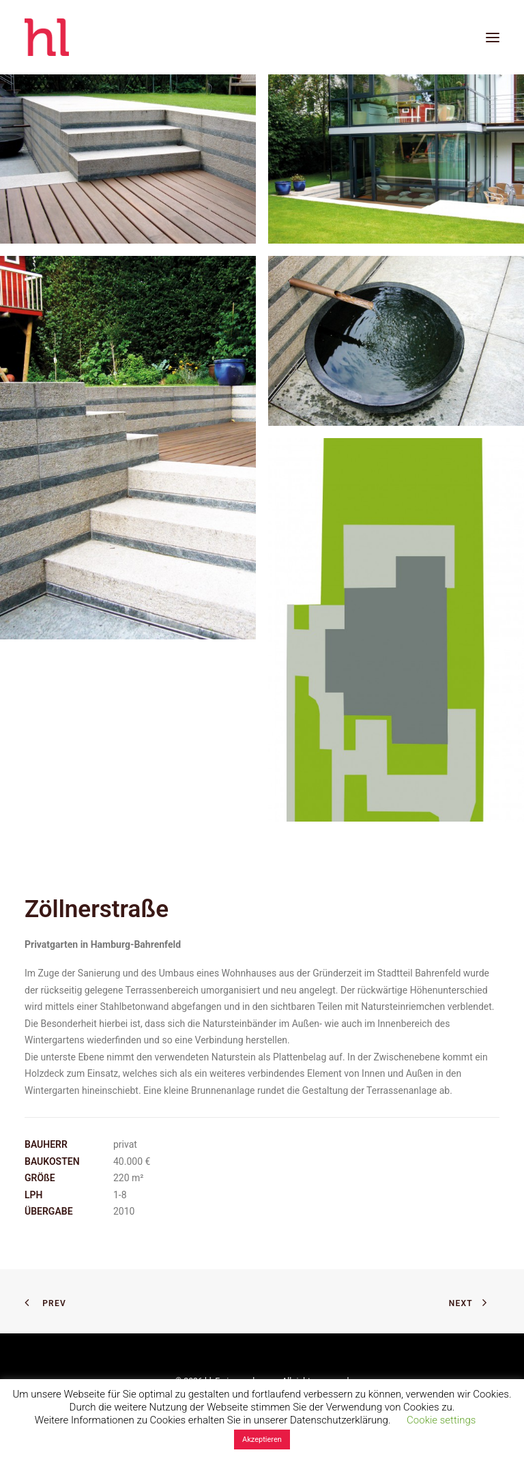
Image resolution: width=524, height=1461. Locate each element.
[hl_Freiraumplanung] (47, 37)
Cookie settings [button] (441, 1420)
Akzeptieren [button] (262, 1439)
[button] (492, 37)
